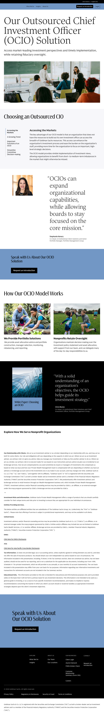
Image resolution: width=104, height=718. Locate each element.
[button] (15, 131)
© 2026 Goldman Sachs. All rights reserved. (19, 689)
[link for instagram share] (88, 660)
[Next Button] (97, 444)
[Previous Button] (92, 444)
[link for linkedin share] (85, 660)
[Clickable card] (27, 388)
